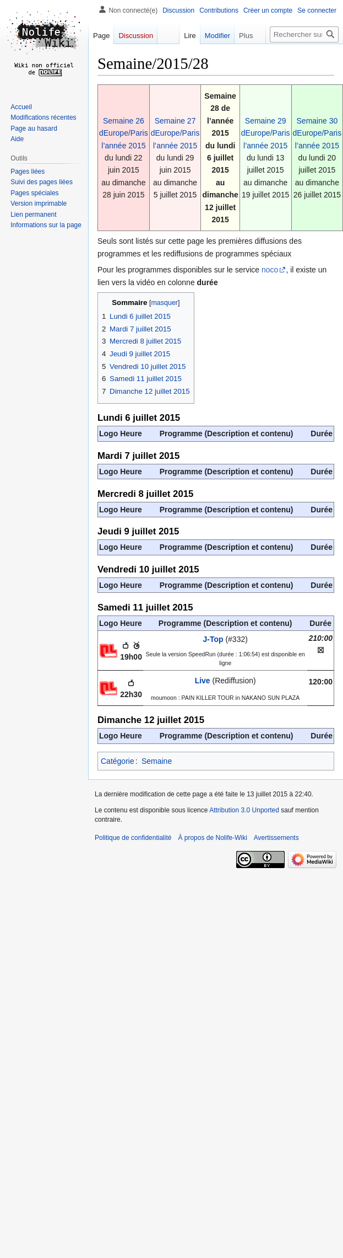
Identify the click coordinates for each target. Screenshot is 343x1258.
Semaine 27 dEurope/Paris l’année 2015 (175, 133)
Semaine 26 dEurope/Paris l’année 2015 (123, 133)
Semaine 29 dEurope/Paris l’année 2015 (265, 133)
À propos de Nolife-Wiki (212, 838)
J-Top (213, 639)
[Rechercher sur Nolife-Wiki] (304, 34)
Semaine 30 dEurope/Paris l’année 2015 (317, 133)
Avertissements (276, 838)
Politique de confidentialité (133, 838)
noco (270, 269)
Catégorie (117, 761)
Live (202, 680)
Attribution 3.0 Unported (244, 810)
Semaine (156, 761)
